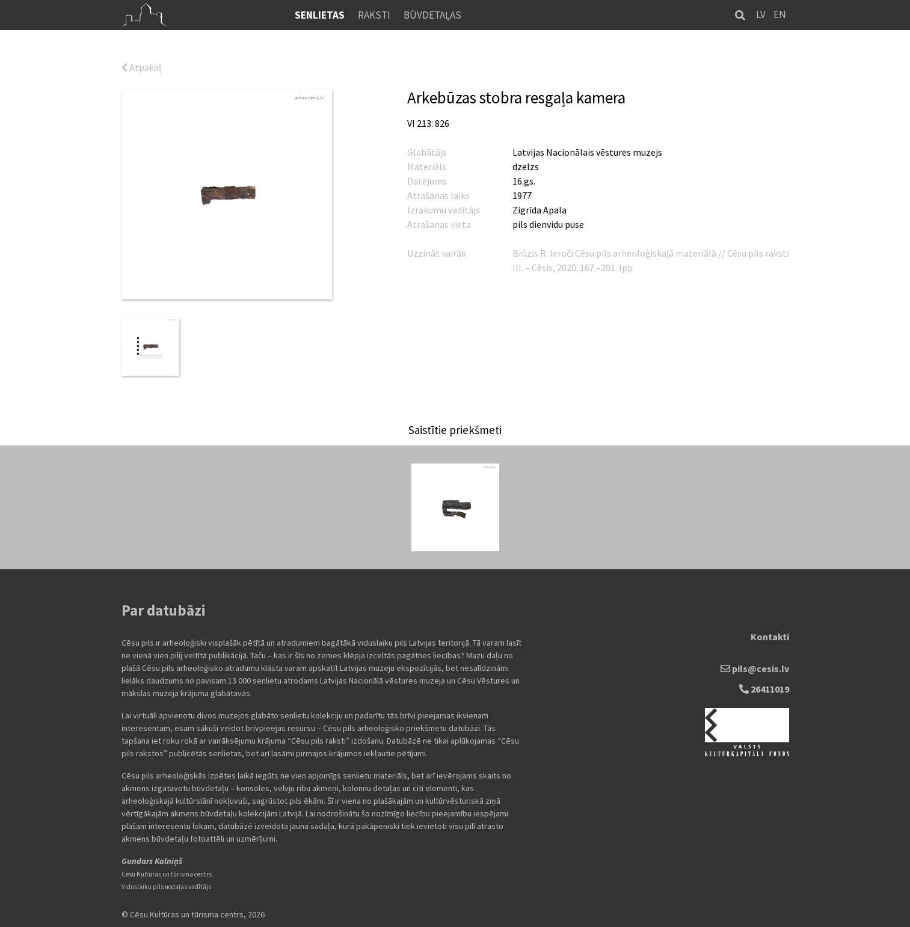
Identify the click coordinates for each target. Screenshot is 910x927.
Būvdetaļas (432, 15)
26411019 (764, 689)
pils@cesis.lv (755, 668)
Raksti (374, 15)
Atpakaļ (141, 67)
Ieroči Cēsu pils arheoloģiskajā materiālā (634, 253)
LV (761, 14)
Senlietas (320, 15)
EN (779, 14)
